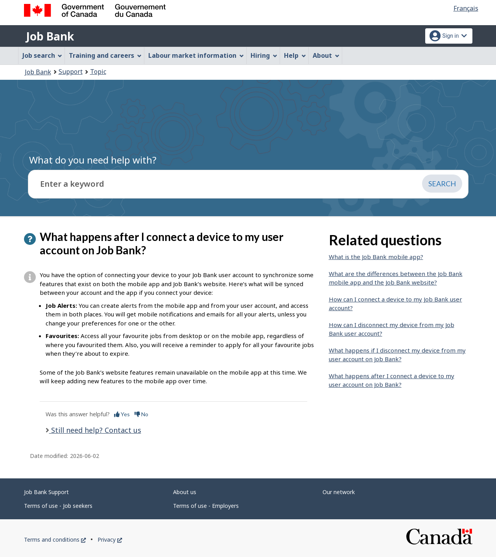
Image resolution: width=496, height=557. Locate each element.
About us (184, 492)
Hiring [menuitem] (264, 55)
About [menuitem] (326, 55)
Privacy (110, 539)
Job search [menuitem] (42, 55)
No (141, 414)
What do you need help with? (93, 159)
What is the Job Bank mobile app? (376, 257)
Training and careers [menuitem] (105, 55)
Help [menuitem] (295, 55)
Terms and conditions (55, 539)
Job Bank (50, 36)
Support (71, 71)
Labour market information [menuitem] (196, 55)
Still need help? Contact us (95, 430)
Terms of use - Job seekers (58, 505)
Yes (122, 414)
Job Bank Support (46, 492)
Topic (98, 71)
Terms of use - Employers (206, 505)
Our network (339, 492)
